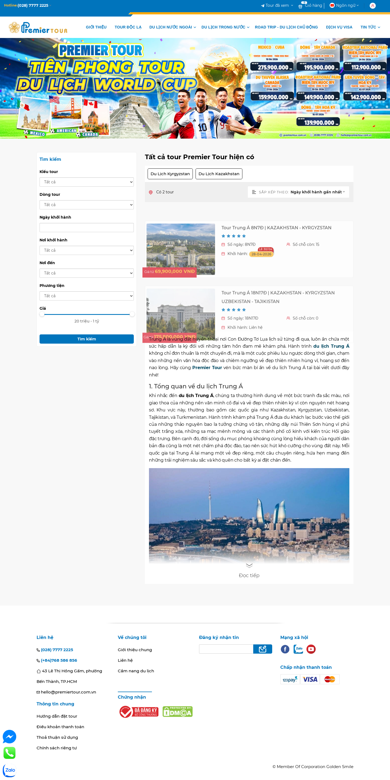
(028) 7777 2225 (55, 649)
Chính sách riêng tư (57, 747)
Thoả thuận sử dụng (57, 737)
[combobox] (320, 192)
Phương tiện (52, 285)
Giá (43, 308)
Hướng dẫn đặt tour (57, 716)
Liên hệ (125, 660)
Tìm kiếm (86, 339)
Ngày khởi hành (55, 217)
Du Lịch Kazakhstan (219, 173)
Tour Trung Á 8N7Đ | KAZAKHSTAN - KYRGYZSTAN (277, 266)
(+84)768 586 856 (57, 660)
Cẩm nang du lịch (136, 670)
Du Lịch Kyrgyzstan (170, 173)
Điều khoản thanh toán (60, 726)
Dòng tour (50, 194)
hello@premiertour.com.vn (66, 692)
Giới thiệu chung (135, 649)
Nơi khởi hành (53, 240)
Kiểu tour (49, 171)
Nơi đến (47, 262)
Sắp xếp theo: (270, 192)
